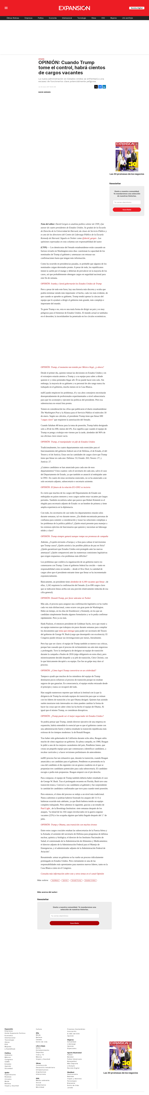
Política (40, 18)
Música (39, 1057)
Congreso (9, 1059)
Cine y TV (40, 1055)
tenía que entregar (67, 631)
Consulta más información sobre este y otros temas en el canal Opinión (72, 873)
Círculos (8, 1079)
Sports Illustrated (74, 1053)
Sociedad (9, 1068)
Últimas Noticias (13, 18)
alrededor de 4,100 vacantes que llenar (87, 582)
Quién (7, 1072)
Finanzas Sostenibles (76, 1029)
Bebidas (70, 1076)
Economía (53, 18)
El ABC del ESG (73, 1034)
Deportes (40, 1052)
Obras (93, 18)
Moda (7, 1081)
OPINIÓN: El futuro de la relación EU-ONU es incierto (65, 487)
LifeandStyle (10, 1049)
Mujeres (113, 18)
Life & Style (40, 1046)
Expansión (9, 1029)
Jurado (70, 1087)
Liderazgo (71, 1044)
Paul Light (45, 808)
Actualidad (71, 1042)
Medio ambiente (43, 1080)
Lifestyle (71, 1066)
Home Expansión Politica (15, 1033)
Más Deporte (72, 1063)
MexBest (70, 1072)
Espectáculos (10, 1074)
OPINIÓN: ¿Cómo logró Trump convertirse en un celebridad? (68, 670)
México (8, 1057)
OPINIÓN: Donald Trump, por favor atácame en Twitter (66, 598)
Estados (8, 1064)
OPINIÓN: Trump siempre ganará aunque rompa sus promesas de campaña (74, 536)
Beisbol (70, 1057)
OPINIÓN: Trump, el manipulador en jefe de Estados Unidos (68, 442)
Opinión (41, 59)
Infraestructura (42, 1070)
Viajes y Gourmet (12, 1086)
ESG (103, 18)
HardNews (55, 880)
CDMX (7, 1062)
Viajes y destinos (74, 1079)
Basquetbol (72, 1061)
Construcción (41, 1065)
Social (38, 1082)
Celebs (39, 1039)
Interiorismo (41, 1074)
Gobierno (8, 1055)
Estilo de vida (41, 1042)
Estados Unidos (90, 880)
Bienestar (71, 1083)
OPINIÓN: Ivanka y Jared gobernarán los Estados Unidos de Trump (71, 283)
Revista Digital (137, 8)
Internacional (67, 18)
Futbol (70, 1055)
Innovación (71, 1031)
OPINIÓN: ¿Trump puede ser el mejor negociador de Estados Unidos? (72, 716)
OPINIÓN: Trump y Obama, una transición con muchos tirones (69, 824)
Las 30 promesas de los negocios (127, 174)
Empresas (28, 18)
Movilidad (40, 1087)
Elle (37, 1033)
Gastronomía (72, 1074)
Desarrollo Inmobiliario (45, 1067)
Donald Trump (76, 880)
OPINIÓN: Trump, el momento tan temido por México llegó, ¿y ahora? (72, 367)
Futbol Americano (74, 1059)
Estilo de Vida (73, 1085)
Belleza (8, 1083)
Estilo (38, 1048)
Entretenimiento (42, 1050)
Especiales (71, 1048)
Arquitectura (41, 1072)
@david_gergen (89, 238)
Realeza (8, 1077)
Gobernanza (41, 1085)
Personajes (72, 1081)
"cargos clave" (47, 419)
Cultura (39, 1029)
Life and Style (127, 18)
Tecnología (81, 18)
